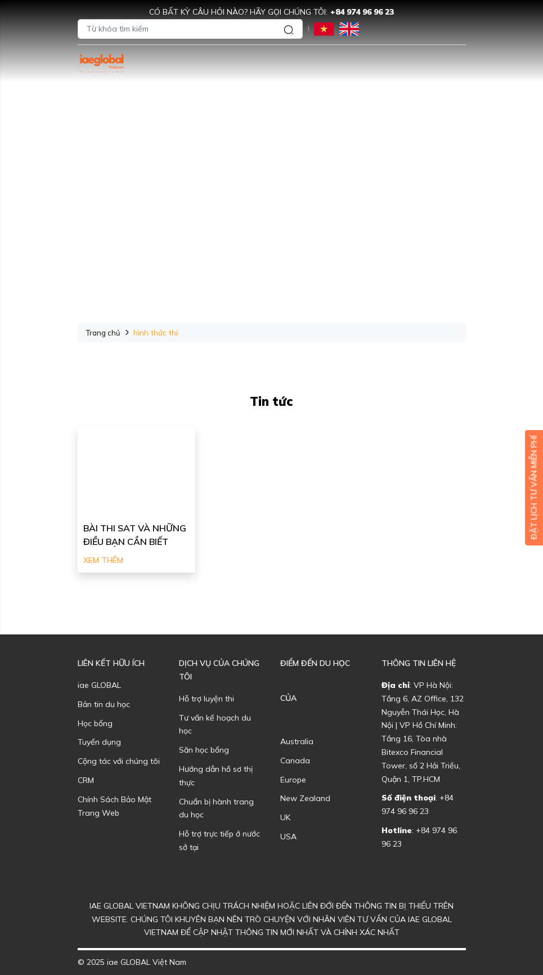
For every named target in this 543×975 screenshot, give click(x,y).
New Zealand (305, 798)
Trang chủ (103, 332)
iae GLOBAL (99, 685)
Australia (296, 741)
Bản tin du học (104, 704)
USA (288, 836)
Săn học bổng (204, 750)
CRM (86, 780)
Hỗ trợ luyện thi (206, 699)
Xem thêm (103, 560)
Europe (293, 780)
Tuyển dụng (99, 742)
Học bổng (95, 723)
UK (285, 817)
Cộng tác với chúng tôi (119, 761)
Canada (295, 760)
